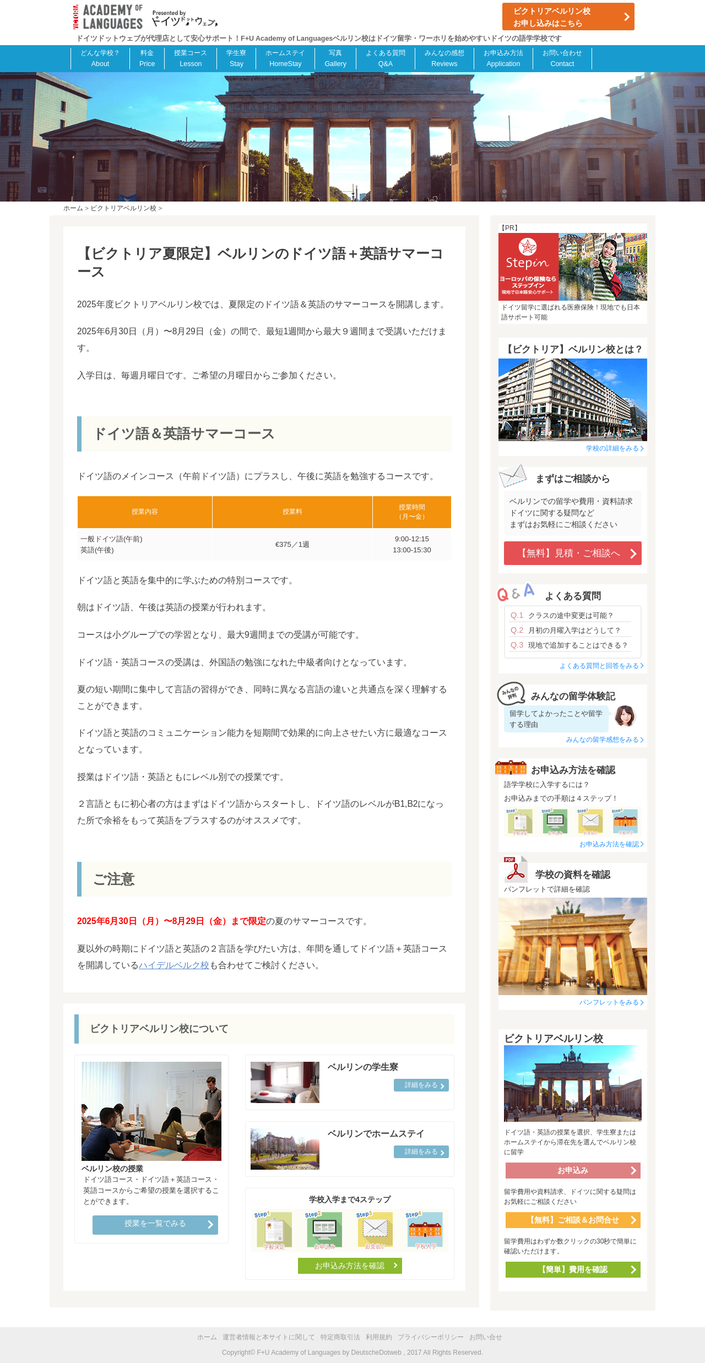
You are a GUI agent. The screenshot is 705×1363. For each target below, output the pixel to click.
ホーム (207, 1337)
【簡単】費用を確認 (573, 1269)
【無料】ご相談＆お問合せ (573, 1219)
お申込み (572, 1170)
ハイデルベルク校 (174, 965)
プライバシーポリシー (431, 1337)
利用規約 (379, 1337)
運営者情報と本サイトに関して (269, 1337)
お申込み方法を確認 (349, 1265)
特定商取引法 (340, 1337)
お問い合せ (485, 1337)
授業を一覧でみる (155, 1223)
